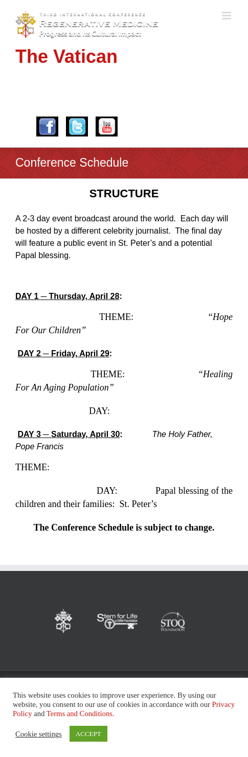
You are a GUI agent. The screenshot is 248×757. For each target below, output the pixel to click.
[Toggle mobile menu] (227, 15)
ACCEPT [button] (88, 734)
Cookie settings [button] (38, 734)
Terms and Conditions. (81, 713)
